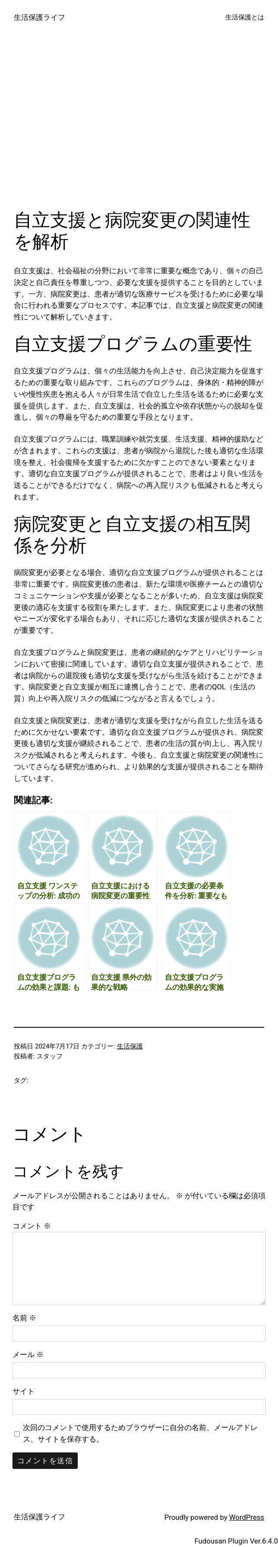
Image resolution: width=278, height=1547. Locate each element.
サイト (24, 1391)
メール (28, 1354)
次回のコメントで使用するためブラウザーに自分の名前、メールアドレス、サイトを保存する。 (140, 1433)
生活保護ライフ (39, 17)
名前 (24, 1317)
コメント (32, 1226)
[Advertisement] (139, 126)
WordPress (246, 1517)
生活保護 (130, 1046)
